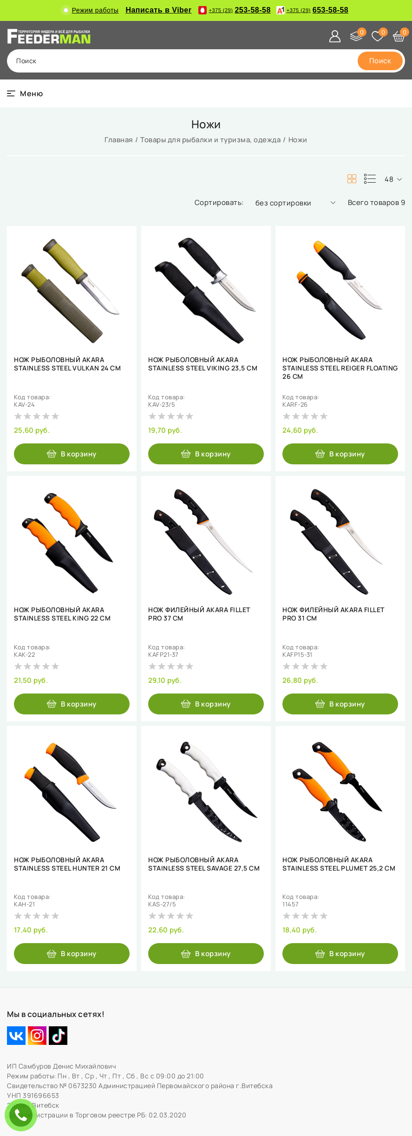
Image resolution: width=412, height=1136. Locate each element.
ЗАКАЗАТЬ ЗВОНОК (23, 1115)
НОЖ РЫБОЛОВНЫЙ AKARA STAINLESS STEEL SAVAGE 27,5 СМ (204, 864)
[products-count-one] (370, 179)
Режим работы (91, 10)
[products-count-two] (352, 179)
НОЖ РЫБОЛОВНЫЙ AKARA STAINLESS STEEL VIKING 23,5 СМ (202, 364)
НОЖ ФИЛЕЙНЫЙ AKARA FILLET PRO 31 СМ (333, 614)
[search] (380, 61)
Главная (119, 140)
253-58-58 (234, 10)
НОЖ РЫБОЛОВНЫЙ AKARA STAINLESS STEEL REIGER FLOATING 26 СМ (340, 368)
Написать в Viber (158, 10)
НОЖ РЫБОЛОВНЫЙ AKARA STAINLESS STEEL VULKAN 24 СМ (67, 364)
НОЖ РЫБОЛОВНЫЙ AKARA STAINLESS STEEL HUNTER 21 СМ (67, 864)
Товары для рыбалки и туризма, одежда (210, 140)
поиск (26, 60)
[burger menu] (25, 93)
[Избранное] (378, 36)
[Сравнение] (356, 36)
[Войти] (335, 36)
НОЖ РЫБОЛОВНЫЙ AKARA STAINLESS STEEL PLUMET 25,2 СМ (338, 864)
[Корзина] (399, 36)
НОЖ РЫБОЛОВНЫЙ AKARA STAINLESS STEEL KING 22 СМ (62, 614)
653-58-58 (312, 10)
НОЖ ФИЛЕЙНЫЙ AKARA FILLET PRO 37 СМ (199, 614)
